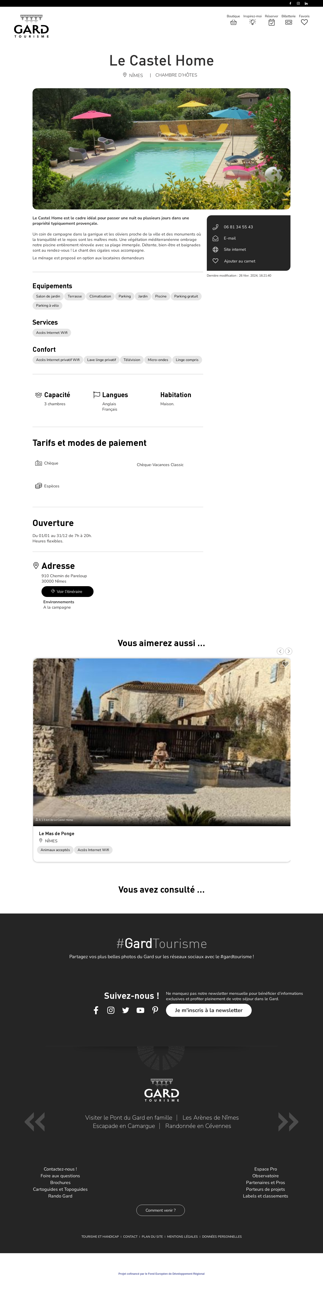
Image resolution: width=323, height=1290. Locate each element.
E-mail (230, 238)
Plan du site (152, 1237)
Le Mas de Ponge (56, 833)
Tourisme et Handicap (100, 1237)
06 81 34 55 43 (238, 227)
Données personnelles (222, 1237)
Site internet (235, 249)
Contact (130, 1237)
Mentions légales (182, 1237)
